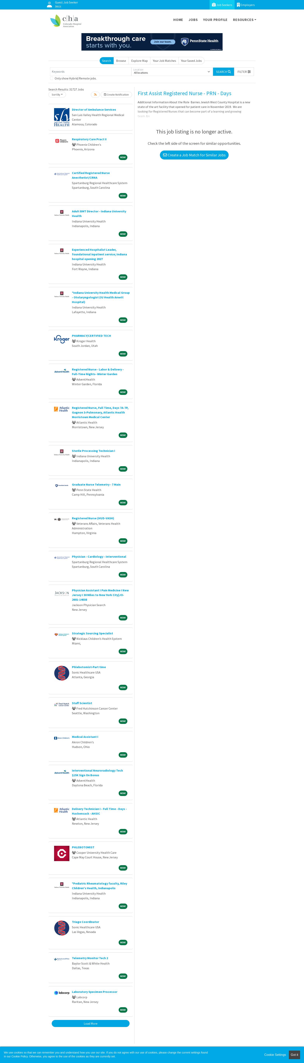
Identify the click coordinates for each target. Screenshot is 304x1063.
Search (106, 61)
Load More (91, 1023)
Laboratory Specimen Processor (94, 992)
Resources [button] (243, 19)
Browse (121, 61)
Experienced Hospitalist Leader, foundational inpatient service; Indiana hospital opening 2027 (99, 254)
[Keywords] (90, 71)
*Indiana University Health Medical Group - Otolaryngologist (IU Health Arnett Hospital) (101, 297)
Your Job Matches (164, 61)
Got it (294, 1054)
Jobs (193, 19)
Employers (246, 4)
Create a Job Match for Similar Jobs (194, 154)
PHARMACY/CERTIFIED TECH (91, 336)
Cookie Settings (275, 1054)
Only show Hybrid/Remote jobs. (76, 78)
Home (178, 19)
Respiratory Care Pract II (89, 139)
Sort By (56, 94)
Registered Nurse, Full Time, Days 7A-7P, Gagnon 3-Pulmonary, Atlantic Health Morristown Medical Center (100, 412)
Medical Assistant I (85, 737)
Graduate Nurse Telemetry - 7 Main (96, 484)
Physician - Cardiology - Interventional (99, 556)
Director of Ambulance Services (94, 109)
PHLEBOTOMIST (83, 847)
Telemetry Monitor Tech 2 (90, 958)
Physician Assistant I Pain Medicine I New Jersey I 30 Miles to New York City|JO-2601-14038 (100, 594)
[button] (244, 71)
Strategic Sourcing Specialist (92, 633)
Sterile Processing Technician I (93, 451)
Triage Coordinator (85, 922)
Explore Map (139, 61)
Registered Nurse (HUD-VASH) (93, 518)
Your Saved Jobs (191, 61)
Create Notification (116, 94)
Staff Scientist (82, 703)
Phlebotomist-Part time (89, 667)
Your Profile (215, 19)
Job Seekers (222, 4)
